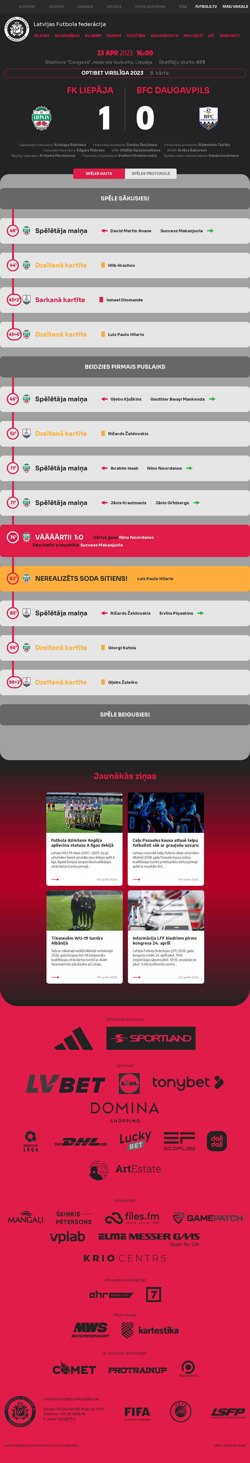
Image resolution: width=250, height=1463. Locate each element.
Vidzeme (52, 6)
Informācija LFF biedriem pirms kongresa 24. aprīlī (165, 940)
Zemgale (80, 6)
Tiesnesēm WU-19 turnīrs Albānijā (77, 940)
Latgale (110, 6)
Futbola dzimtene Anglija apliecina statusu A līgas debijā (82, 843)
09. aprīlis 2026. (84, 879)
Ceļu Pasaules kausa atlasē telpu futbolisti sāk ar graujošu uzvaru (166, 843)
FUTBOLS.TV (206, 6)
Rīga (178, 6)
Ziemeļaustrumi (145, 6)
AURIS (241, 1445)
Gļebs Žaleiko (123, 682)
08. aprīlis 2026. (166, 977)
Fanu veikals (235, 6)
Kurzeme (22, 6)
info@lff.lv (66, 1419)
